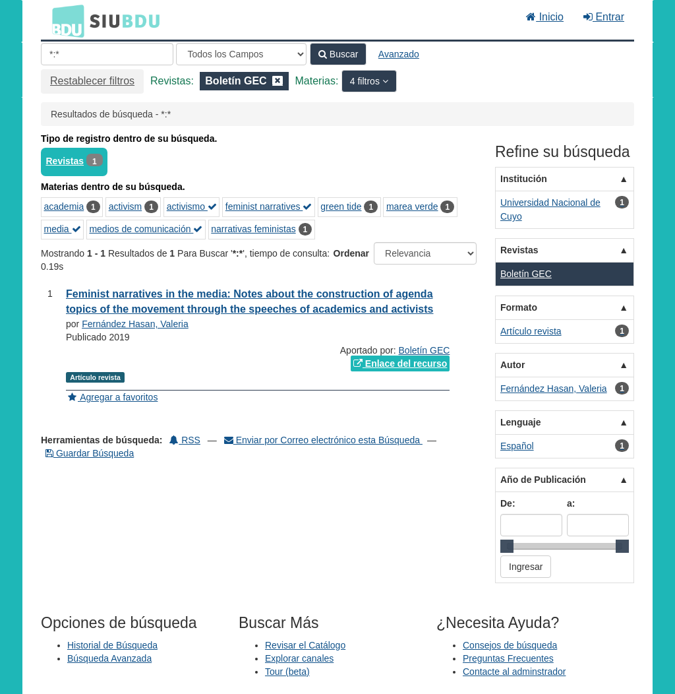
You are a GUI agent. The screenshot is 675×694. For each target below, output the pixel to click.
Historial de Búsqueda (112, 645)
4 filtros (366, 81)
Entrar (603, 16)
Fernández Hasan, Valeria (135, 324)
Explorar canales (299, 658)
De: (507, 503)
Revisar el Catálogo (305, 645)
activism (125, 206)
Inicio (545, 16)
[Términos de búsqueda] (107, 54)
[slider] (507, 546)
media (62, 229)
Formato (518, 307)
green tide (340, 206)
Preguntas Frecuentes (508, 658)
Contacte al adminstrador (514, 671)
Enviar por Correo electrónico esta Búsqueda (323, 440)
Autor (512, 365)
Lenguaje (520, 422)
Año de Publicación (543, 479)
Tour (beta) (287, 671)
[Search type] (241, 54)
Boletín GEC (424, 350)
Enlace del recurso (400, 363)
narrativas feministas (253, 229)
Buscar (338, 54)
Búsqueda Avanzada (109, 658)
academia (64, 206)
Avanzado (398, 54)
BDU (64, 20)
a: (571, 503)
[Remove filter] (277, 80)
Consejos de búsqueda (510, 645)
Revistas (65, 161)
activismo (192, 206)
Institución (523, 179)
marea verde (412, 206)
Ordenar (351, 253)
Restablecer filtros (92, 80)
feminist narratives (268, 206)
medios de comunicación (145, 229)
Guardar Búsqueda (89, 453)
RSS (184, 440)
